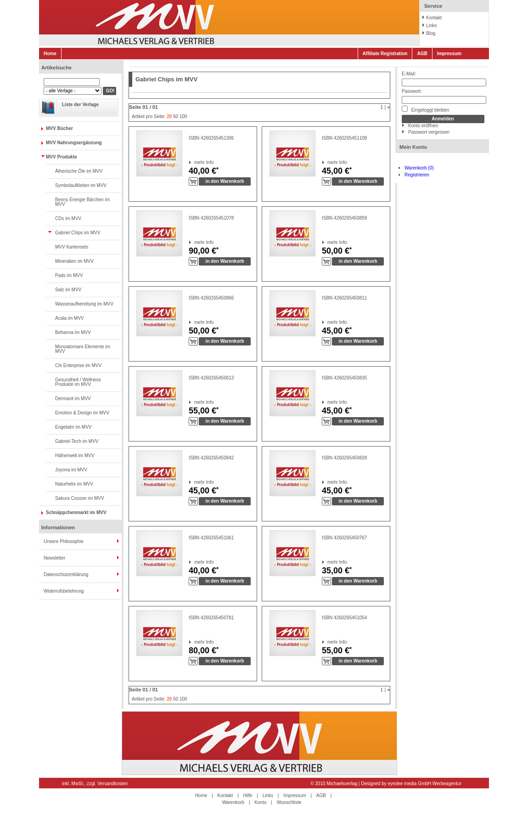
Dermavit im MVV (73, 398)
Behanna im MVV (73, 332)
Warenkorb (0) (419, 167)
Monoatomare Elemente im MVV (82, 349)
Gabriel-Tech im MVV (76, 441)
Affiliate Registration (385, 53)
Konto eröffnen (423, 125)
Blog (430, 33)
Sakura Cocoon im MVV (79, 498)
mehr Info (194, 162)
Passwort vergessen (428, 132)
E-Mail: (409, 73)
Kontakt (434, 17)
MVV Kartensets (71, 246)
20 (169, 116)
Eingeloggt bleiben (425, 109)
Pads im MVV (69, 275)
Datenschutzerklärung (66, 574)
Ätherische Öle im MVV (78, 171)
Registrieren (416, 174)
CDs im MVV (68, 218)
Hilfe (248, 795)
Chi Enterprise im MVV (78, 365)
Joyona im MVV (71, 469)
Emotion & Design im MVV (82, 412)
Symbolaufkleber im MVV (81, 185)
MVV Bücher (59, 128)
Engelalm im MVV (73, 427)
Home (50, 53)
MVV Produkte (61, 156)
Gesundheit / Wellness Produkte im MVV (78, 382)
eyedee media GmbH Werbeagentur (424, 783)
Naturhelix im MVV (74, 484)
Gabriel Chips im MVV (77, 232)
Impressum (449, 53)
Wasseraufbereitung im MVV (84, 303)
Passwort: (412, 91)
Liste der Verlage (80, 104)
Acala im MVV (69, 318)
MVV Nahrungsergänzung (74, 142)
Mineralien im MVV (74, 261)
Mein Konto (413, 147)
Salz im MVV (68, 289)
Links (431, 25)
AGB (422, 53)
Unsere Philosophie (64, 541)
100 (183, 116)
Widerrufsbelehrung (64, 591)
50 (175, 116)
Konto (260, 802)
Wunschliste (289, 802)
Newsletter (54, 557)
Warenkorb (233, 802)
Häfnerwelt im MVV (75, 455)
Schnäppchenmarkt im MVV (76, 512)
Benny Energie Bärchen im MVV (82, 202)
